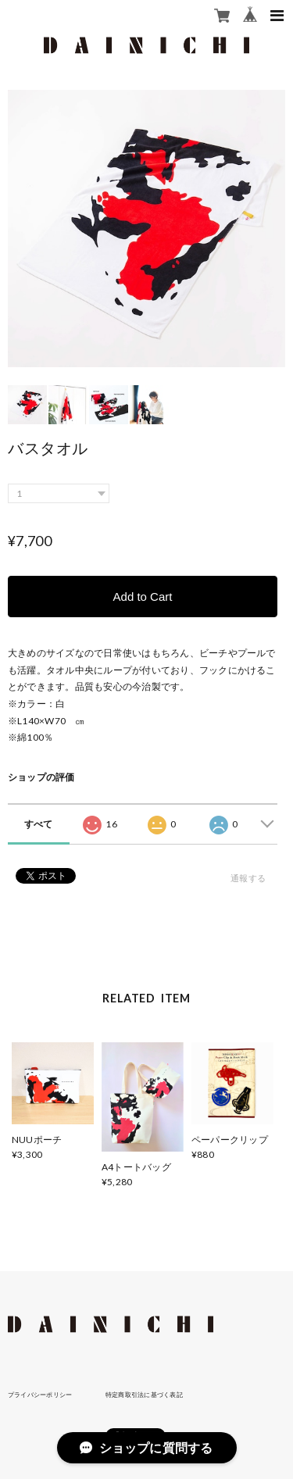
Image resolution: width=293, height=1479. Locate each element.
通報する (248, 878)
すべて (38, 824)
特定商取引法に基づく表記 (144, 1395)
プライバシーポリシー (40, 1395)
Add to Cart (143, 596)
